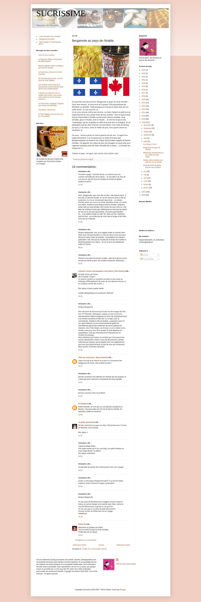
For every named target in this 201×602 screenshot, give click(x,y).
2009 (144, 119)
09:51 (80, 264)
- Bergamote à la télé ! (46, 39)
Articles (144, 255)
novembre (148, 128)
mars (146, 181)
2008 (144, 122)
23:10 (80, 486)
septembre (148, 135)
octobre (147, 132)
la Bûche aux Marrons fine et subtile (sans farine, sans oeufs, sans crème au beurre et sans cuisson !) (50, 96)
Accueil (101, 545)
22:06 (80, 350)
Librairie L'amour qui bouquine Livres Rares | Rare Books (101, 271)
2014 (144, 103)
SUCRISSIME (61, 13)
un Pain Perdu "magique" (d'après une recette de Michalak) (51, 104)
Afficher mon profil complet (126, 564)
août (145, 138)
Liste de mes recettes (46, 55)
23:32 (80, 396)
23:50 (80, 456)
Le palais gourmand (86, 422)
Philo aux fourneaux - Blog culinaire (92, 357)
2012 (144, 109)
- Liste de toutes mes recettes (49, 36)
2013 (144, 106)
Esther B (81, 524)
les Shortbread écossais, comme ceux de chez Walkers (50, 79)
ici (82, 148)
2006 (144, 195)
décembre (148, 125)
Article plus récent (79, 545)
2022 (144, 77)
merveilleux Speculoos (46, 110)
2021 (144, 80)
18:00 (80, 296)
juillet (146, 141)
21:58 (80, 415)
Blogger (123, 590)
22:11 (80, 366)
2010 (144, 116)
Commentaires (147, 259)
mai (145, 175)
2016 (144, 96)
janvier (146, 188)
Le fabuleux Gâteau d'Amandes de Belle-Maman (50, 60)
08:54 (80, 247)
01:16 (80, 517)
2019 (144, 86)
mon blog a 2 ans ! (150, 144)
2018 (144, 90)
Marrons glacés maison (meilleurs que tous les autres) (50, 67)
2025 (144, 70)
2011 (144, 112)
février (146, 184)
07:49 (80, 185)
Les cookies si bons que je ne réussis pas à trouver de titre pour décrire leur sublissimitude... (50, 87)
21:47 (80, 436)
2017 (144, 93)
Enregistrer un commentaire (86, 540)
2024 (144, 73)
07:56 (80, 222)
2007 (144, 192)
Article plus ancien (123, 545)
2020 (144, 83)
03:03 (80, 470)
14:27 (80, 382)
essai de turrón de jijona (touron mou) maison (152, 166)
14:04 (80, 535)
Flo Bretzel (82, 404)
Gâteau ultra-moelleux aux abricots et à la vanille (153, 161)
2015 (144, 99)
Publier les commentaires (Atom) (94, 549)
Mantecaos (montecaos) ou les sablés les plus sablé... (153, 155)
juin (145, 171)
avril (145, 178)
